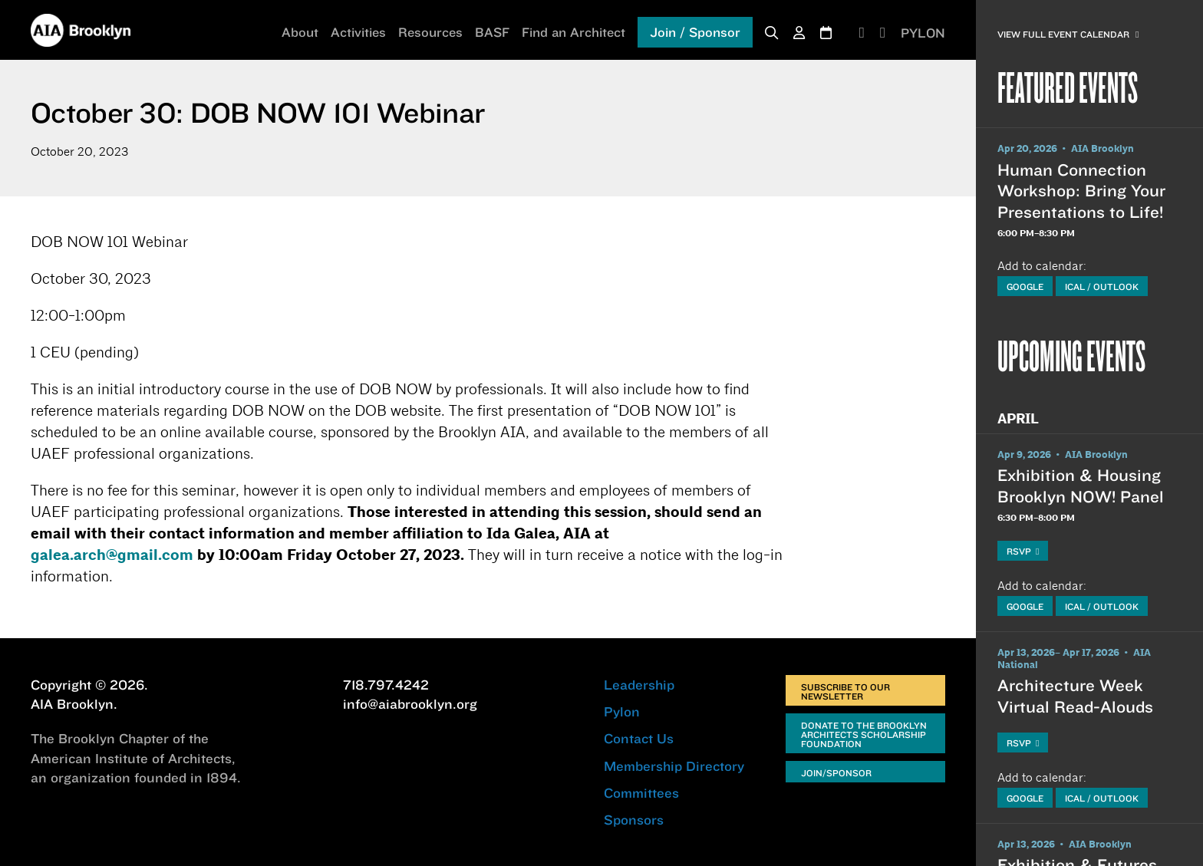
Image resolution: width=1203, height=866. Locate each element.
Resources (430, 32)
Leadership (639, 685)
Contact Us (639, 738)
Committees (641, 793)
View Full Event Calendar (1068, 34)
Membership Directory (674, 766)
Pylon (622, 711)
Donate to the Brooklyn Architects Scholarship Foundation (864, 734)
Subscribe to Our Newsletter (845, 691)
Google (1025, 286)
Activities (358, 32)
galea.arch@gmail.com (112, 555)
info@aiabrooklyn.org (410, 704)
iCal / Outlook (1102, 286)
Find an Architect (573, 32)
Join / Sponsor (695, 32)
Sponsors (634, 820)
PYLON (923, 33)
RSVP (1023, 551)
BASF (492, 32)
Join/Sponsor (836, 773)
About (300, 32)
